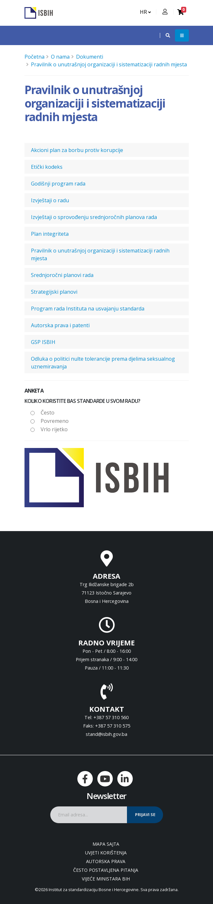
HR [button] (145, 11)
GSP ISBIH (43, 342)
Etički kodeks (47, 166)
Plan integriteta (50, 233)
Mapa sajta (105, 844)
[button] (164, 35)
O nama (60, 56)
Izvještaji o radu (50, 200)
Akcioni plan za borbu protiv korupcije (77, 150)
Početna (34, 56)
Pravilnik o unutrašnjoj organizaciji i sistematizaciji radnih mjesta (109, 64)
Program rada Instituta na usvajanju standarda (87, 308)
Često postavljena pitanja (105, 870)
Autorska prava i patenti (60, 325)
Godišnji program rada (58, 183)
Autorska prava (105, 861)
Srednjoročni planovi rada (62, 275)
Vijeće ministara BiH (106, 879)
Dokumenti (89, 56)
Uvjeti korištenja (106, 853)
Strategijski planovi (54, 291)
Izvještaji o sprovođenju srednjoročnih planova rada (94, 217)
